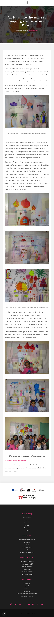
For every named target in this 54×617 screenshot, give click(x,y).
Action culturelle (27, 547)
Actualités (27, 520)
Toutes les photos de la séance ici (16, 460)
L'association (27, 517)
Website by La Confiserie (27, 613)
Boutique (27, 528)
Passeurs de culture (27, 574)
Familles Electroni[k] (27, 564)
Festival (27, 550)
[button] (4, 614)
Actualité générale (33, 30)
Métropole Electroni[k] (27, 552)
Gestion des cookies (27, 596)
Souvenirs (27, 523)
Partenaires (27, 530)
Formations (27, 542)
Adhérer (27, 525)
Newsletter (27, 583)
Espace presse (27, 591)
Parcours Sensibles (27, 571)
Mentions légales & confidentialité (27, 593)
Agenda (27, 586)
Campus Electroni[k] (27, 566)
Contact (27, 588)
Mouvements (27, 569)
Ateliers (27, 544)
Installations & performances (27, 539)
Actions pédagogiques (27, 561)
